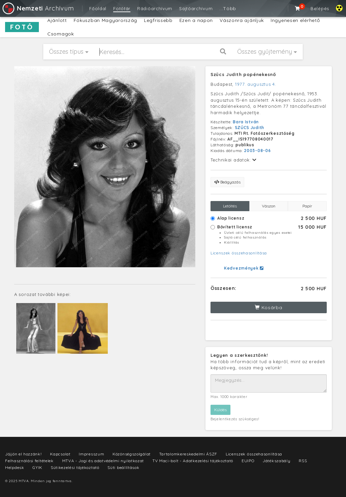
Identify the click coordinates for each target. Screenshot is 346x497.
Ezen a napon (196, 20)
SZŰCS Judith (249, 127)
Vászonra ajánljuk (242, 20)
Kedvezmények (244, 268)
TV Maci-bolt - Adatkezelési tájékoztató (192, 460)
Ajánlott (57, 20)
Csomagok (60, 34)
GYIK (37, 467)
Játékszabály (276, 460)
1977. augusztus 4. (255, 84)
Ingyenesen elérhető (295, 20)
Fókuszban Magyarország (105, 20)
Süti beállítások (123, 467)
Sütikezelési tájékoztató (75, 467)
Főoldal (97, 8)
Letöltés (230, 205)
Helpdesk (14, 467)
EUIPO (248, 460)
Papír (307, 205)
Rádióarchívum (154, 8)
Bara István (246, 121)
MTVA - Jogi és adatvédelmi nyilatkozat (103, 460)
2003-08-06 (257, 150)
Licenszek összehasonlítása (239, 252)
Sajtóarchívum (196, 8)
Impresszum (91, 453)
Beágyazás (227, 181)
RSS (303, 460)
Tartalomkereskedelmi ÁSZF (188, 453)
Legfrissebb (158, 20)
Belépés (320, 8)
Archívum (38, 8)
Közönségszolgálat (132, 453)
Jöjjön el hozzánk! (23, 453)
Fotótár (121, 8)
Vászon (268, 205)
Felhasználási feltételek (29, 460)
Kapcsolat (60, 453)
